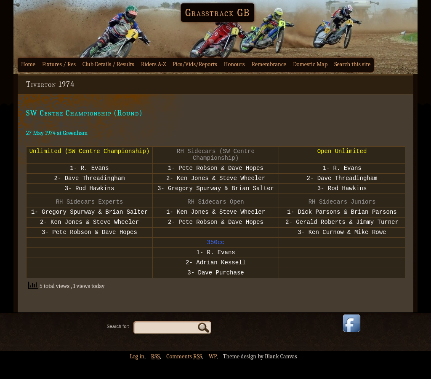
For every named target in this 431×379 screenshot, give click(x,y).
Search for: (117, 342)
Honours (234, 64)
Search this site (352, 64)
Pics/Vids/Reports (195, 64)
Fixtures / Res (59, 64)
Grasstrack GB (217, 13)
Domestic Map (310, 64)
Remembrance (268, 64)
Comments (184, 372)
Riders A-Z (153, 64)
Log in (137, 372)
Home (28, 64)
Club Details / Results (108, 64)
